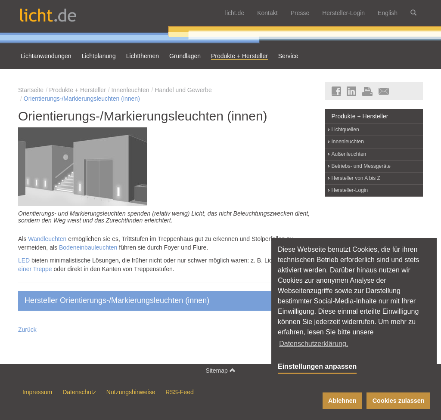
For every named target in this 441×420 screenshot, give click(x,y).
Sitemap (220, 370)
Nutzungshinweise (130, 392)
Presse (300, 12)
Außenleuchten (349, 154)
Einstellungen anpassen (317, 366)
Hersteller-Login (343, 12)
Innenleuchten (130, 89)
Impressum (37, 392)
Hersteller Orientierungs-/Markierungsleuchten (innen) (166, 300)
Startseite (30, 89)
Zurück (27, 329)
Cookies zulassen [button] (399, 400)
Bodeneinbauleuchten (88, 247)
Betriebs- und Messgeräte (361, 166)
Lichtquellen (345, 130)
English (388, 12)
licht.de (234, 12)
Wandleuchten (47, 238)
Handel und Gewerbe (183, 89)
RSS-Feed (179, 392)
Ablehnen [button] (342, 400)
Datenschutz (79, 392)
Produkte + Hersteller (77, 89)
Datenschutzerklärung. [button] (313, 343)
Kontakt (267, 12)
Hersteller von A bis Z (356, 178)
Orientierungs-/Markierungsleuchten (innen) (82, 98)
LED (24, 260)
